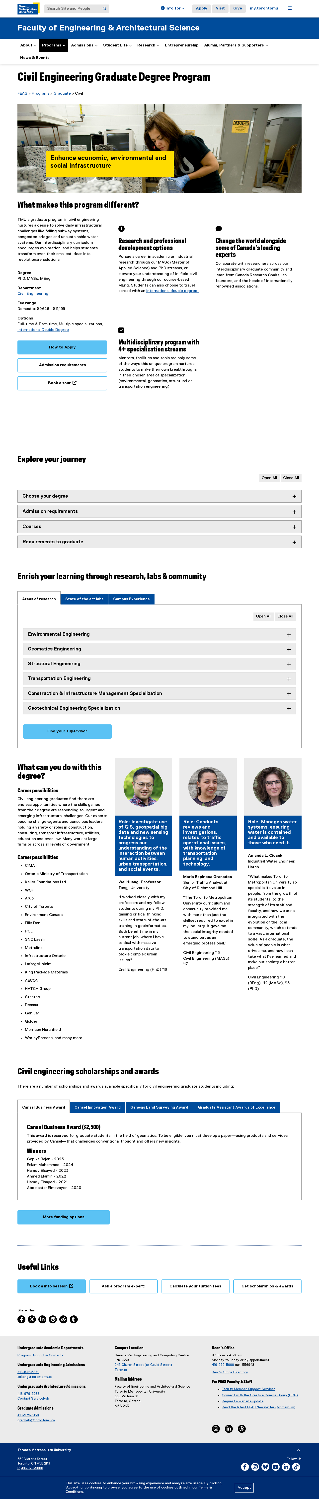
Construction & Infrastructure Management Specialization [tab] (95, 693)
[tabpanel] (159, 676)
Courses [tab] (31, 526)
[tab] (39, 597)
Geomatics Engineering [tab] (54, 649)
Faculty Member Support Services (248, 1389)
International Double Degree (43, 330)
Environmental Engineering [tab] (59, 634)
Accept (244, 1488)
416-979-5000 (223, 1365)
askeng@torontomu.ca (34, 1377)
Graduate (62, 94)
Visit (220, 8)
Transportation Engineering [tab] (59, 678)
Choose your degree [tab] (45, 496)
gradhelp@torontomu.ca (36, 1420)
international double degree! (172, 291)
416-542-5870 (28, 1372)
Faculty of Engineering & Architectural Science (108, 28)
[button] (172, 8)
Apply (201, 8)
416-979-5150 (28, 1415)
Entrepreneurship (182, 45)
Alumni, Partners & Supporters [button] (236, 45)
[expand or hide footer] (299, 1450)
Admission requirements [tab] (50, 511)
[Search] (104, 8)
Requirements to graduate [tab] (52, 542)
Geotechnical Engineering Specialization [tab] (74, 708)
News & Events (35, 58)
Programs (40, 94)
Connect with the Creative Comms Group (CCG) (260, 1395)
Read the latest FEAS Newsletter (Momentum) (258, 1407)
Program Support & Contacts (40, 1355)
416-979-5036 (28, 1394)
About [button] (28, 45)
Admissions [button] (84, 45)
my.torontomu (264, 8)
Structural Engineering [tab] (54, 663)
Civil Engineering (32, 294)
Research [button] (148, 45)
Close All (291, 478)
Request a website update (242, 1401)
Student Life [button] (117, 45)
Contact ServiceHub (33, 1398)
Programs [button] (54, 45)
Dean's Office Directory (230, 1372)
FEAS (22, 94)
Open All (269, 478)
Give (237, 8)
